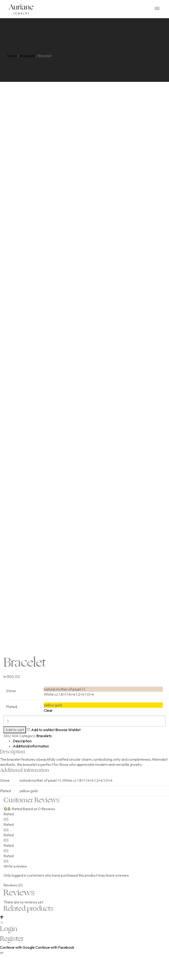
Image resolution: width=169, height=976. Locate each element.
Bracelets (27, 55)
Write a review (15, 893)
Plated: (12, 733)
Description (22, 767)
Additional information (31, 773)
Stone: (11, 717)
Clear (48, 737)
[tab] (89, 767)
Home (12, 55)
